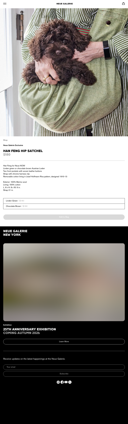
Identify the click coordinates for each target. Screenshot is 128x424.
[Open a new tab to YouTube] (66, 382)
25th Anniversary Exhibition (29, 329)
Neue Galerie (65, 4)
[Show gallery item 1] (62, 132)
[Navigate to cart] (123, 3)
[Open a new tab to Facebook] (62, 382)
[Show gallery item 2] (65, 132)
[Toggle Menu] (5, 3)
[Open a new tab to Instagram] (58, 382)
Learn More (64, 342)
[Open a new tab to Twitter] (69, 382)
